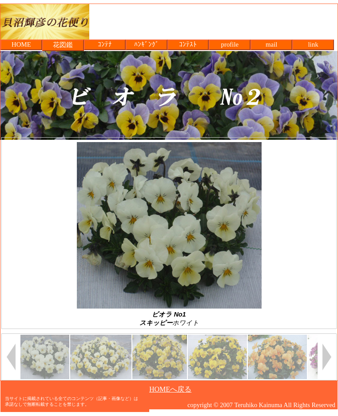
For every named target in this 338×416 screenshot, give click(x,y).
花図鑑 (63, 44)
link (313, 44)
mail (271, 44)
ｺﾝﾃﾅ (105, 44)
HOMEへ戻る (170, 389)
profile (230, 44)
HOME (21, 44)
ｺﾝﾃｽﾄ (188, 44)
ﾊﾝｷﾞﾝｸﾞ (146, 44)
